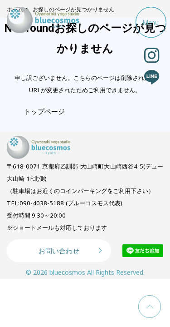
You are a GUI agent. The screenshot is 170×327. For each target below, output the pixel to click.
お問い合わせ (59, 250)
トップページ (44, 111)
